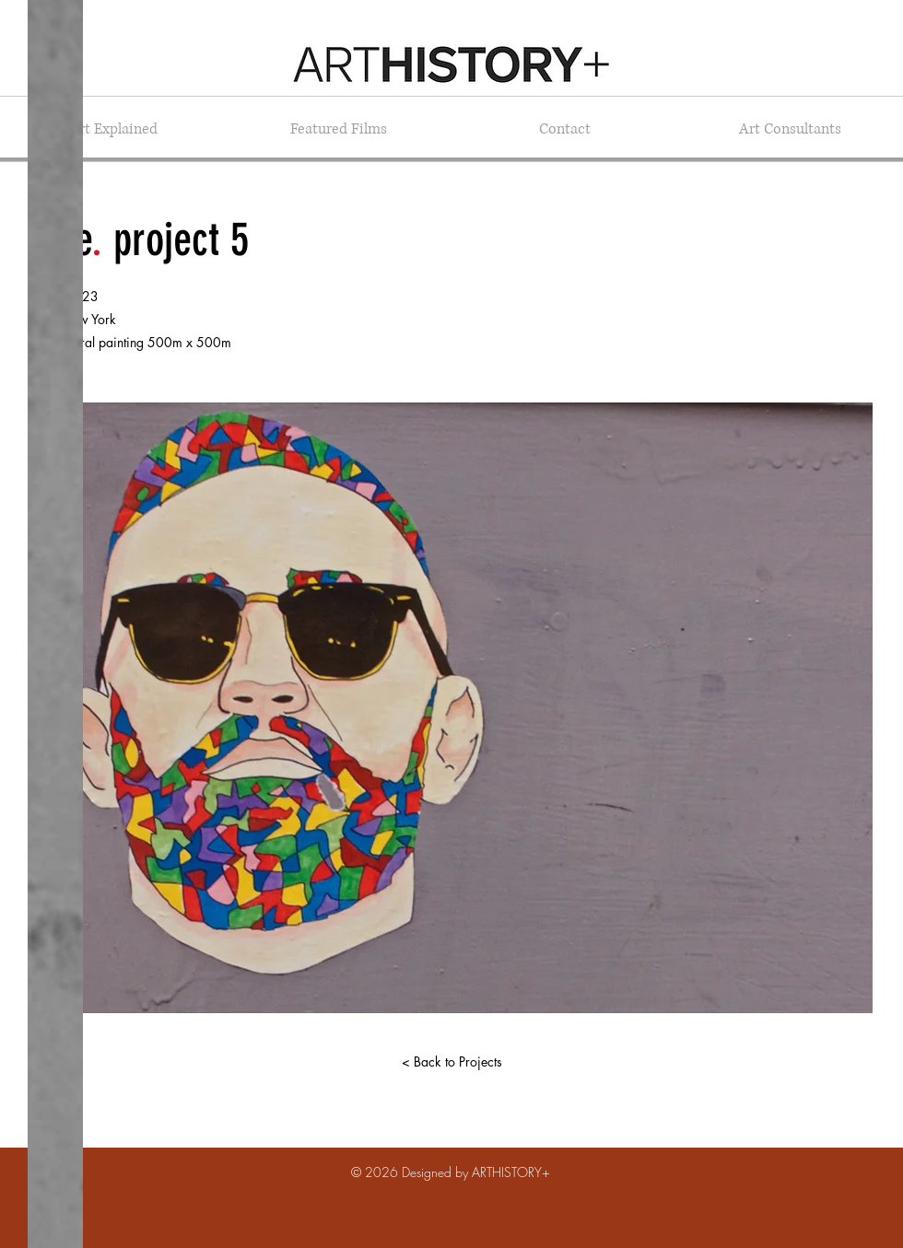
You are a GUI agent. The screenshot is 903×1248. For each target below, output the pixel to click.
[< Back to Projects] (451, 1062)
